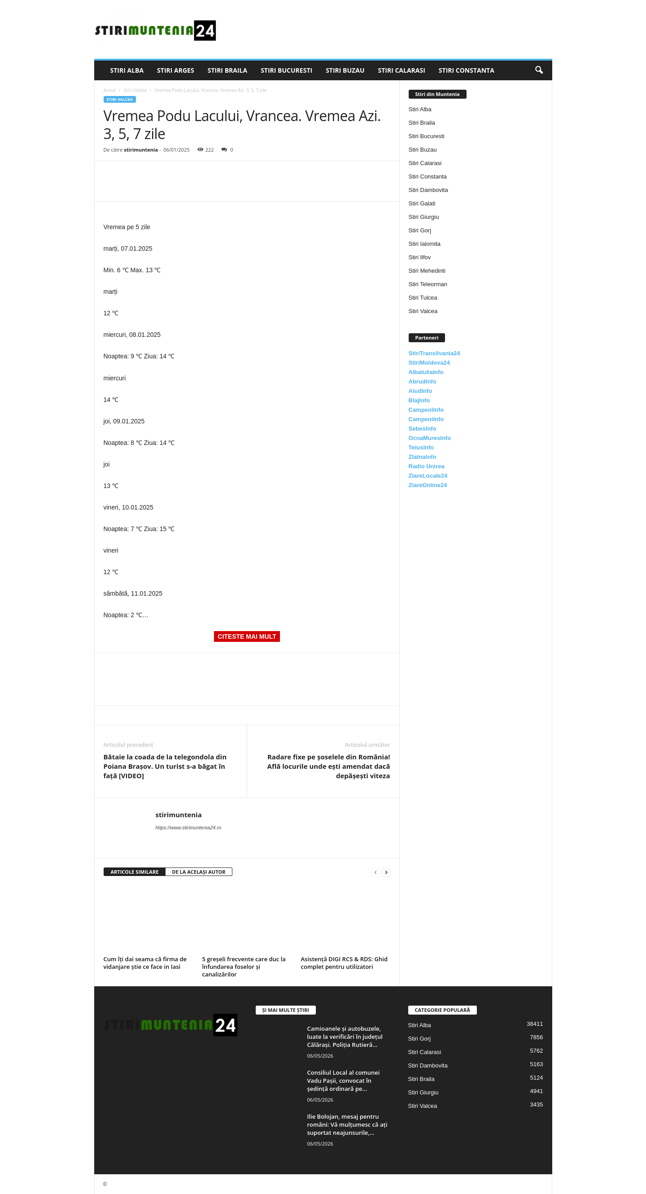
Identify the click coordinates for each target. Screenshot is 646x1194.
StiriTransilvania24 (434, 353)
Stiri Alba (127, 70)
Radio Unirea (427, 466)
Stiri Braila (227, 70)
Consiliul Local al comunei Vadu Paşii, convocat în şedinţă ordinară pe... (343, 1080)
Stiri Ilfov (420, 257)
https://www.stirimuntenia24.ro (189, 827)
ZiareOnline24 (428, 485)
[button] (539, 70)
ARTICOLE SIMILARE (135, 871)
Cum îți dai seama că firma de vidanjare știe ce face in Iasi (145, 963)
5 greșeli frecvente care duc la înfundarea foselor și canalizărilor (244, 966)
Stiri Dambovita (428, 190)
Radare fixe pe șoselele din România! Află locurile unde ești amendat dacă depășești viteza (328, 766)
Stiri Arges (175, 70)
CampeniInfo (426, 409)
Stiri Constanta (466, 70)
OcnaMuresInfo (430, 438)
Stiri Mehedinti (427, 270)
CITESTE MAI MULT (247, 636)
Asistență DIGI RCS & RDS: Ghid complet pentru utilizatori (344, 963)
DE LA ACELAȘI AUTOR (198, 871)
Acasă (110, 90)
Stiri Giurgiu (424, 217)
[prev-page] (375, 872)
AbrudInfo (422, 381)
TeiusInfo (421, 447)
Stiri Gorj (420, 230)
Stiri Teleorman (428, 284)
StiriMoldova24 (429, 362)
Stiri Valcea (135, 90)
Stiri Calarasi (401, 70)
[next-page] (386, 872)
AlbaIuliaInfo (426, 372)
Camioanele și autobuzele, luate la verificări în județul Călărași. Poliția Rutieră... (345, 1036)
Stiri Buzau (345, 70)
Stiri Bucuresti (286, 70)
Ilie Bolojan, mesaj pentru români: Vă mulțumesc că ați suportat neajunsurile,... (347, 1124)
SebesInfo (422, 428)
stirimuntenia (141, 149)
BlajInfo (419, 400)
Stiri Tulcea (423, 297)
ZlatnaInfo (422, 456)
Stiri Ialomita (425, 243)
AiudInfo (420, 391)
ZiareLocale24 (428, 475)
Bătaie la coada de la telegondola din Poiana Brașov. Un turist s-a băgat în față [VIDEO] (165, 766)
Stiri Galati (422, 203)
